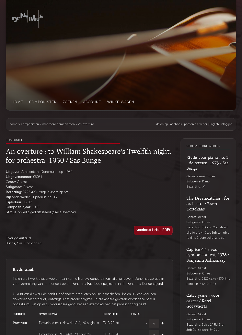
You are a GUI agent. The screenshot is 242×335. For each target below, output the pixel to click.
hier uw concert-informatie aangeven (105, 279)
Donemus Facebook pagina (92, 284)
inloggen (226, 124)
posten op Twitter (195, 124)
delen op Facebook (169, 124)
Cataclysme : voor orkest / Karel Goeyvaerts (202, 300)
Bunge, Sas (14, 243)
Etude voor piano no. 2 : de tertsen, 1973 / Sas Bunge (207, 162)
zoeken (70, 102)
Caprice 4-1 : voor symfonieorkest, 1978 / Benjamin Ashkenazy (207, 254)
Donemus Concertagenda (145, 284)
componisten (43, 102)
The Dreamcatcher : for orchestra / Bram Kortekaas (207, 202)
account (92, 102)
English (214, 124)
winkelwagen (120, 102)
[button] (153, 230)
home (17, 102)
